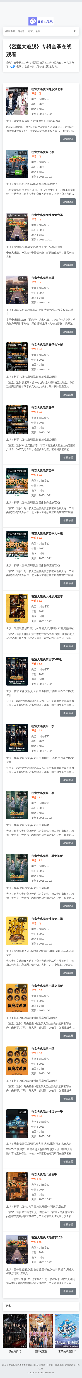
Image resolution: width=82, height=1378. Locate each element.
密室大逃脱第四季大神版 (47, 533)
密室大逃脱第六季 (42, 277)
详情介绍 (68, 138)
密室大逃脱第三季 (42, 726)
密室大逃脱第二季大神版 (47, 856)
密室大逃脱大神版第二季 (47, 918)
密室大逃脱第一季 (42, 1048)
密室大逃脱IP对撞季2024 (47, 1237)
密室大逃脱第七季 (42, 152)
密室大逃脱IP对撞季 (44, 1174)
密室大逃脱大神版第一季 (47, 1111)
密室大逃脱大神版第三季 (47, 596)
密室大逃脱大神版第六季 (47, 215)
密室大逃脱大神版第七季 (47, 89)
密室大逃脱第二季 (42, 793)
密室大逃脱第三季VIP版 (46, 659)
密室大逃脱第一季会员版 (47, 985)
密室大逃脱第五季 (42, 407)
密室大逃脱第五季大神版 (47, 344)
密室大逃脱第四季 (42, 470)
